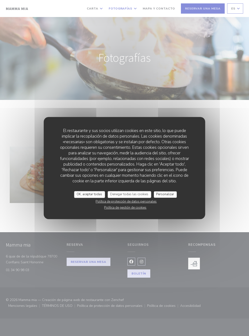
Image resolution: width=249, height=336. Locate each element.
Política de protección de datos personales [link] (126, 201)
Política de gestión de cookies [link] (125, 207)
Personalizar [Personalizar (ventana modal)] (165, 194)
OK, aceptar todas (89, 194)
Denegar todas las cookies (129, 194)
